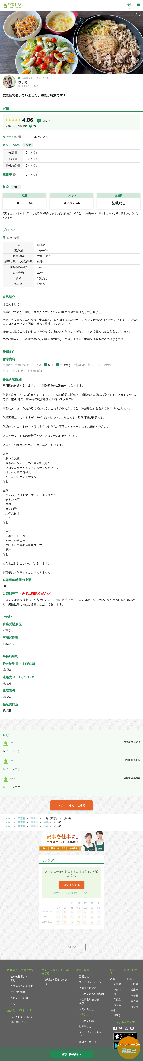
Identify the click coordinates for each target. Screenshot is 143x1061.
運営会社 (84, 976)
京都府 (134, 995)
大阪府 (134, 984)
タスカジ (7, 818)
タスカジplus (86, 1020)
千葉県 (117, 999)
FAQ (27, 145)
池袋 (46, 826)
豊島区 (34, 818)
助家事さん (85, 1026)
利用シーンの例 (19, 997)
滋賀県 (134, 1007)
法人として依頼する (22, 1016)
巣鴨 (46, 822)
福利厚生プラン (19, 1022)
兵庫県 (134, 989)
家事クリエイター (89, 1041)
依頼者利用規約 (87, 987)
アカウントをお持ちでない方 (71, 892)
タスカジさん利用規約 (91, 993)
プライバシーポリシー (91, 982)
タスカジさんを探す (22, 986)
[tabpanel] (71, 42)
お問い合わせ (86, 1009)
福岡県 (117, 1015)
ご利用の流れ (18, 992)
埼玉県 (117, 1005)
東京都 (21, 818)
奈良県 (134, 1001)
